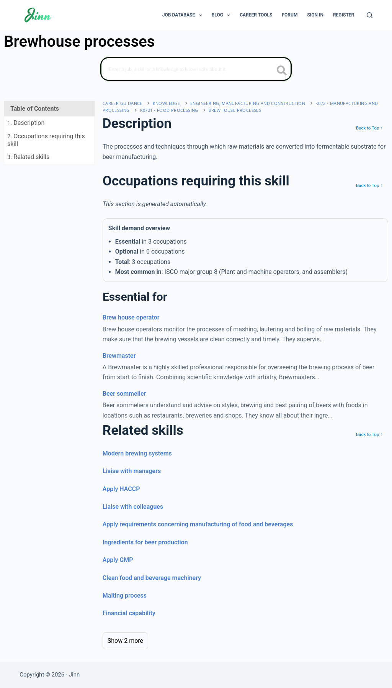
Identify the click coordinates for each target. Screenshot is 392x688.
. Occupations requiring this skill (46, 140)
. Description (25, 122)
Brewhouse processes (235, 110)
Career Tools (256, 15)
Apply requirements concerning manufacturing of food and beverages (198, 524)
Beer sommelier (124, 393)
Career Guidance (122, 103)
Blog (223, 15)
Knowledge (166, 103)
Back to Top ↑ (369, 128)
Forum (289, 15)
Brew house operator (131, 317)
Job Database (183, 15)
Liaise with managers (132, 471)
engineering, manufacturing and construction (247, 103)
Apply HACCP (121, 489)
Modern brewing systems (137, 453)
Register (343, 15)
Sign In (315, 15)
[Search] (369, 15)
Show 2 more (125, 640)
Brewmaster (119, 355)
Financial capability (129, 613)
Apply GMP (118, 560)
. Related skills (28, 157)
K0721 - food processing (169, 110)
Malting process (125, 595)
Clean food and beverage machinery (152, 578)
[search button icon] (282, 71)
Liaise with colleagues (133, 506)
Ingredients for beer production (145, 542)
